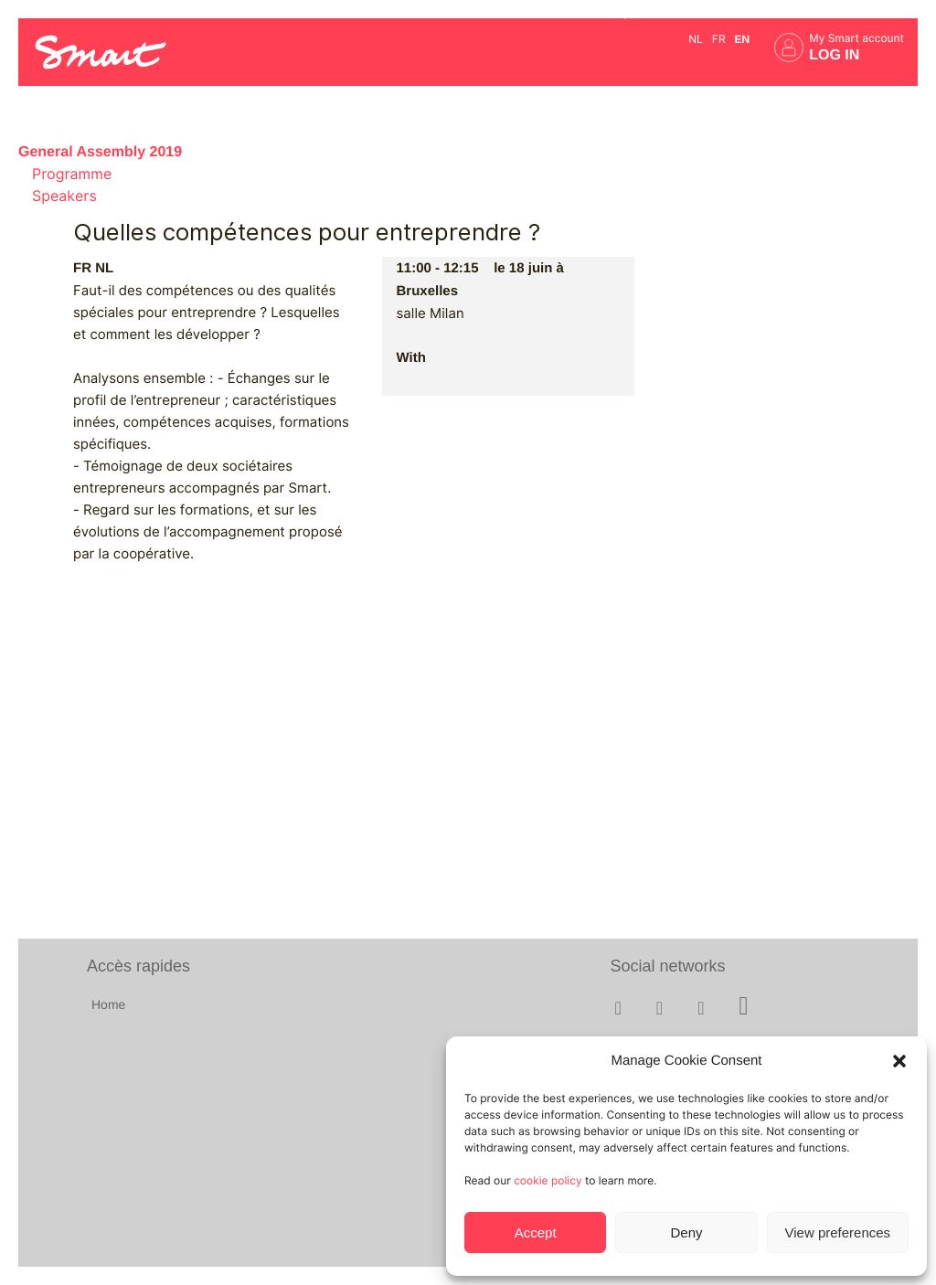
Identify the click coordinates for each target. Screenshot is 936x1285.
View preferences (838, 1232)
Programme (72, 174)
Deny (686, 1232)
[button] (899, 1061)
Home (108, 1004)
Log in (834, 55)
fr (719, 39)
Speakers (64, 196)
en (742, 39)
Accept (536, 1232)
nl (695, 39)
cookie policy (547, 1180)
